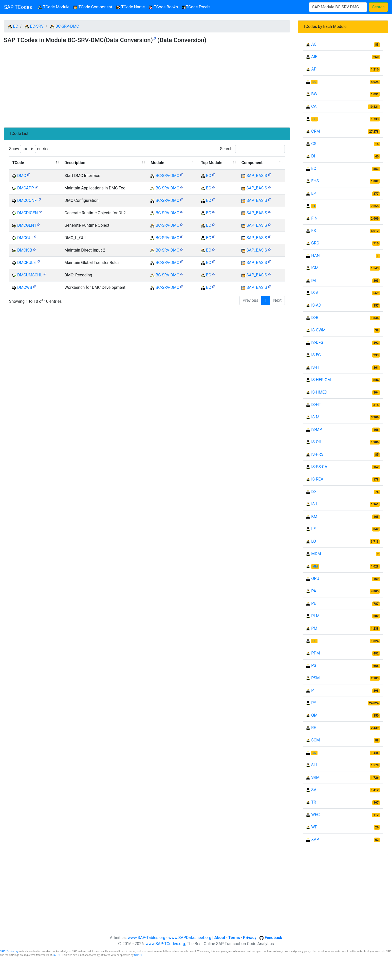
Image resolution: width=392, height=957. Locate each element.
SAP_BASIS (257, 175)
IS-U (315, 504)
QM (314, 715)
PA (313, 591)
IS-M (315, 417)
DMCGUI (25, 237)
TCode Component (92, 7)
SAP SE (56, 955)
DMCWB (24, 287)
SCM (315, 740)
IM (313, 280)
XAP (315, 839)
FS (313, 230)
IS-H (315, 367)
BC (15, 26)
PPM (315, 653)
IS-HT (316, 404)
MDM (316, 553)
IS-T (314, 491)
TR (313, 802)
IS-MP (316, 429)
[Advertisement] (147, 85)
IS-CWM (318, 330)
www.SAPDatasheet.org (189, 937)
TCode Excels (196, 7)
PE (313, 603)
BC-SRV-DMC (67, 26)
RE (313, 727)
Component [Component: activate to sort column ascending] (252, 162)
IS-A (315, 292)
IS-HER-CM (321, 379)
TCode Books (163, 7)
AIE (314, 56)
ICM (315, 267)
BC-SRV (37, 26)
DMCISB (24, 250)
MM (315, 566)
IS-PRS (317, 454)
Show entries (29, 149)
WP (314, 827)
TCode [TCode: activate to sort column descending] (18, 162)
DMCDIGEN (27, 212)
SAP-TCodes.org (9, 951)
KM (314, 516)
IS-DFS (317, 342)
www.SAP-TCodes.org (165, 943)
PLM (315, 615)
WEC (315, 814)
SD (314, 753)
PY (313, 702)
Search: (252, 149)
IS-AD (316, 305)
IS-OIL (316, 441)
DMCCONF (27, 200)
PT (313, 690)
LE (313, 528)
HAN (315, 255)
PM (314, 628)
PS (313, 665)
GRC (315, 243)
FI (313, 206)
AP (313, 69)
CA (313, 106)
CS (313, 143)
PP (314, 641)
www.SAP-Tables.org (146, 937)
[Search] (338, 7)
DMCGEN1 (26, 225)
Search (378, 7)
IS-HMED (319, 392)
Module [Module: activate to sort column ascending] (157, 162)
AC (313, 44)
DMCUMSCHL (29, 275)
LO (313, 541)
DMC (21, 175)
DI (313, 156)
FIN (314, 218)
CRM (315, 131)
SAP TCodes (18, 7)
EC (313, 168)
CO (314, 119)
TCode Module (54, 6)
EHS (315, 181)
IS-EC (316, 354)
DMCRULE (26, 262)
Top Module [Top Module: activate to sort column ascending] (211, 162)
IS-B (314, 317)
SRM (315, 777)
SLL (314, 765)
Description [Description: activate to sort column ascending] (74, 162)
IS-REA (317, 479)
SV (313, 789)
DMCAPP (25, 188)
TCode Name (130, 7)
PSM (315, 678)
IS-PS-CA (319, 466)
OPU (315, 578)
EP (313, 193)
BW (314, 94)
